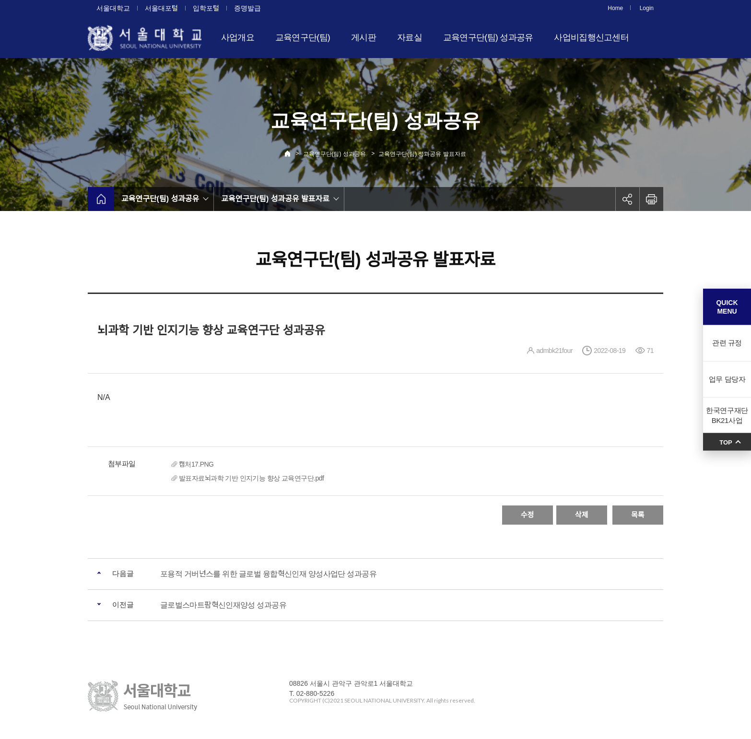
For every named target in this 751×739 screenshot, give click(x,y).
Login (647, 8)
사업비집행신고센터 (591, 37)
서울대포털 (161, 8)
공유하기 (627, 199)
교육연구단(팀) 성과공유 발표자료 (422, 154)
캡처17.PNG (196, 464)
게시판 (363, 37)
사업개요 (237, 37)
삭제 (581, 515)
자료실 (409, 37)
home (101, 199)
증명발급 (247, 8)
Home (615, 8)
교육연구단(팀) (302, 37)
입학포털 (206, 8)
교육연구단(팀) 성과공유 (488, 37)
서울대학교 (113, 8)
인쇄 (651, 199)
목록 (638, 515)
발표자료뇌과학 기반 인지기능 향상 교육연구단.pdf (251, 478)
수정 (527, 515)
